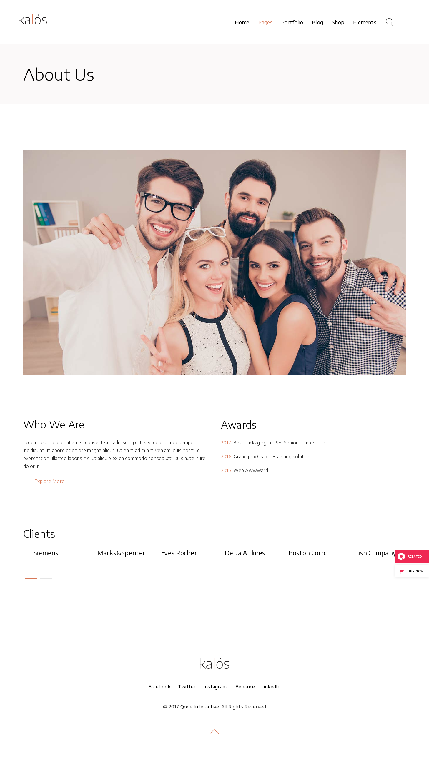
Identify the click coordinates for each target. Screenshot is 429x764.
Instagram (215, 687)
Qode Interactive (199, 707)
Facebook (163, 687)
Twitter (190, 687)
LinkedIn (271, 687)
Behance (245, 687)
